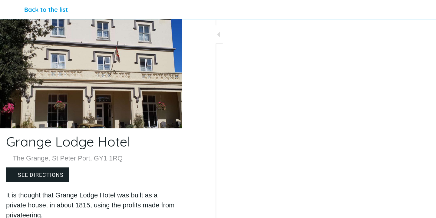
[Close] (12, 9)
